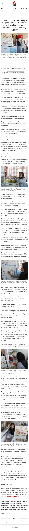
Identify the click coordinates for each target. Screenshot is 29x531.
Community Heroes (6, 522)
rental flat (15, 522)
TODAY (3, 8)
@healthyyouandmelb (13, 496)
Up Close (15, 8)
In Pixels (22, 8)
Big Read (9, 8)
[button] (15, 72)
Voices (14, 18)
